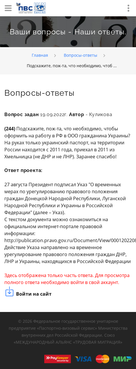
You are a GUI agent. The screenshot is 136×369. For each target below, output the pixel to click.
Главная (40, 55)
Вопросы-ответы (80, 55)
